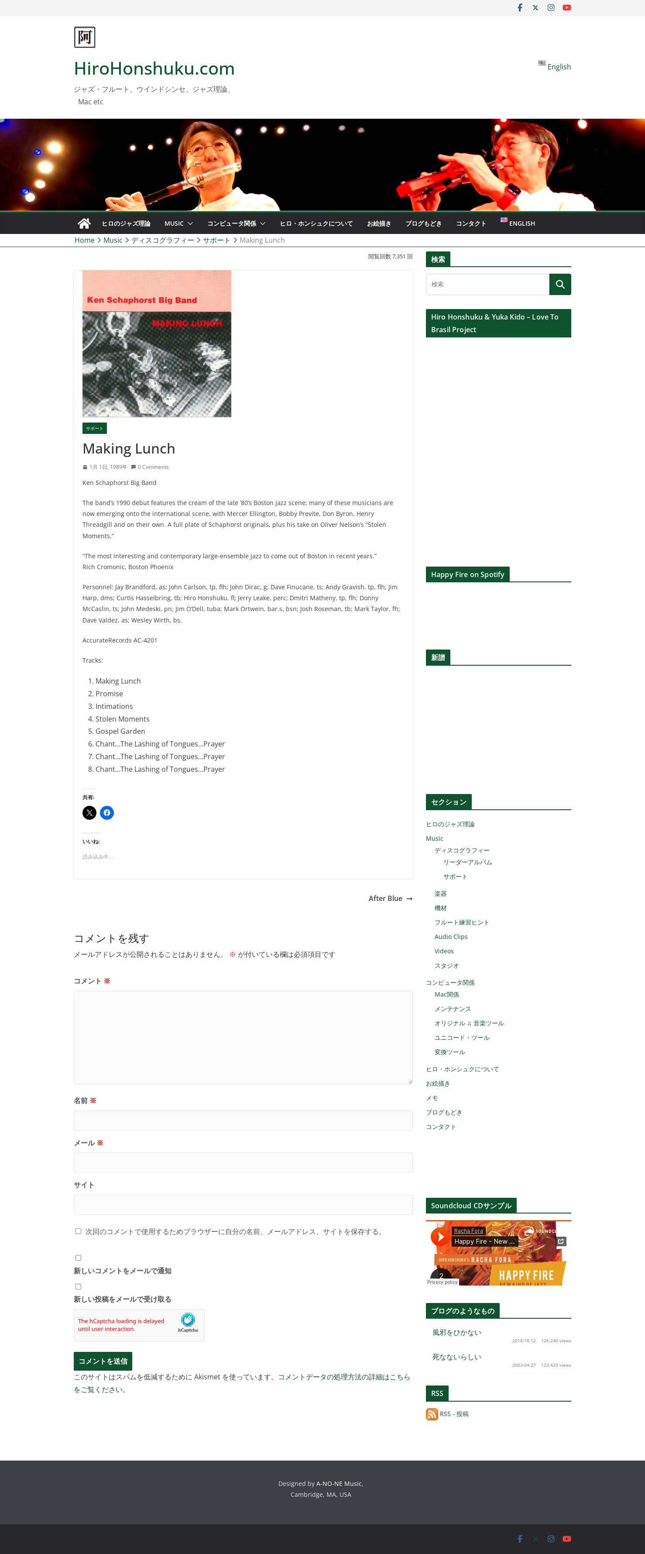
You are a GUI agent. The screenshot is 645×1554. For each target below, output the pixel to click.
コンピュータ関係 (231, 223)
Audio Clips (451, 936)
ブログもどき (423, 223)
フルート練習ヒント (462, 922)
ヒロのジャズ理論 (126, 223)
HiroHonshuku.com (154, 68)
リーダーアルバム (467, 862)
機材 (441, 908)
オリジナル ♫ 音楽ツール (469, 1023)
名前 (85, 1100)
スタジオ (447, 965)
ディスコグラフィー (462, 850)
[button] (188, 223)
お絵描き (379, 223)
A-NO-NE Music (339, 1483)
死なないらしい (456, 1356)
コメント (92, 981)
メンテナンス (453, 1008)
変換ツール (450, 1052)
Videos (444, 951)
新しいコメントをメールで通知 (123, 1271)
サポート (94, 428)
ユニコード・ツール (462, 1037)
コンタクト (471, 223)
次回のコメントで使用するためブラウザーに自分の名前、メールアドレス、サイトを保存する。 (236, 1231)
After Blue (391, 898)
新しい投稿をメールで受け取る (123, 1299)
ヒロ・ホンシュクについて (316, 223)
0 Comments (150, 467)
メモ (432, 1097)
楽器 (441, 893)
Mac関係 (447, 994)
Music (174, 223)
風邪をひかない (456, 1332)
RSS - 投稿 (447, 1414)
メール (88, 1143)
